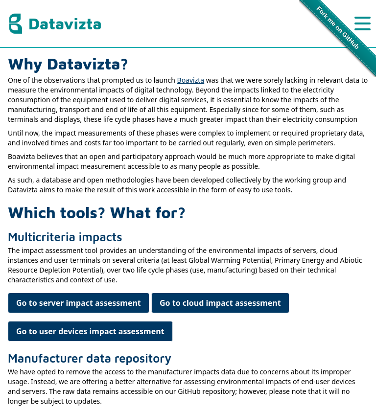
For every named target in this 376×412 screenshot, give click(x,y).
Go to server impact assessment (78, 303)
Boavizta (191, 80)
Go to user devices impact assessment (90, 331)
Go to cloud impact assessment (220, 303)
